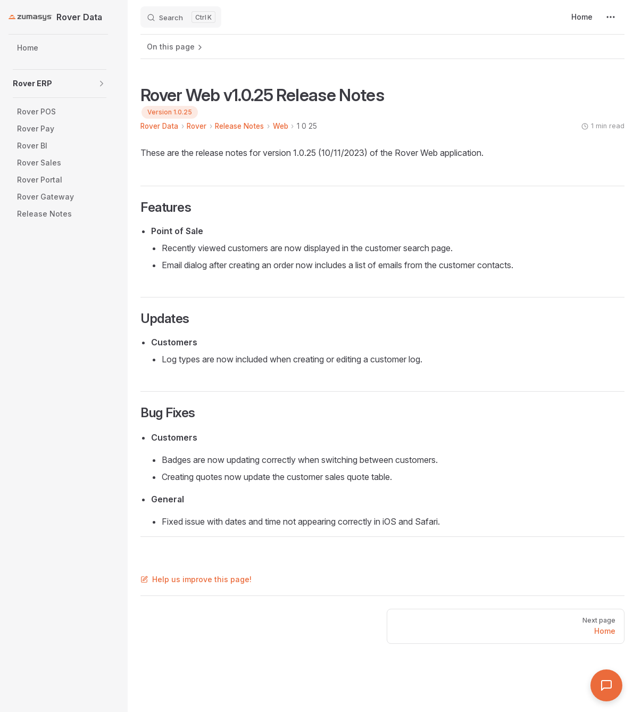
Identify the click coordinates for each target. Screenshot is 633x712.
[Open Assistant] (606, 685)
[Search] (180, 17)
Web (280, 126)
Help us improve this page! (196, 579)
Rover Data (159, 126)
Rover (196, 126)
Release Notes (239, 126)
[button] (101, 83)
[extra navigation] (610, 17)
